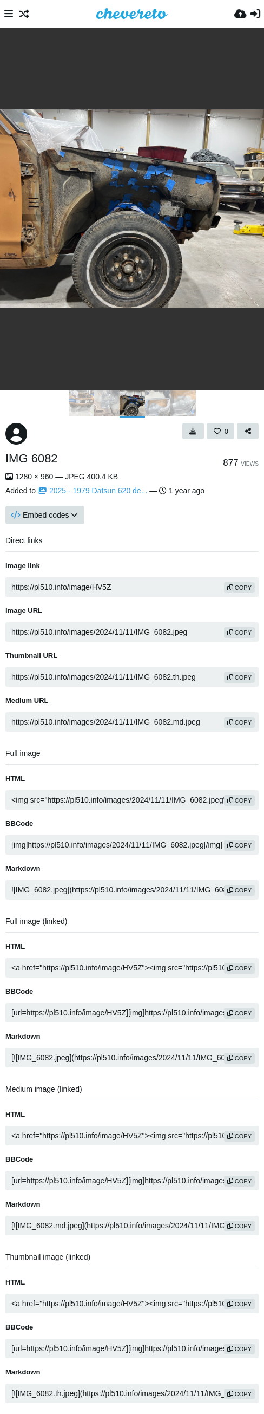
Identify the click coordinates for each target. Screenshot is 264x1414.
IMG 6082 (31, 458)
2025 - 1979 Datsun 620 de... (92, 490)
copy (239, 587)
